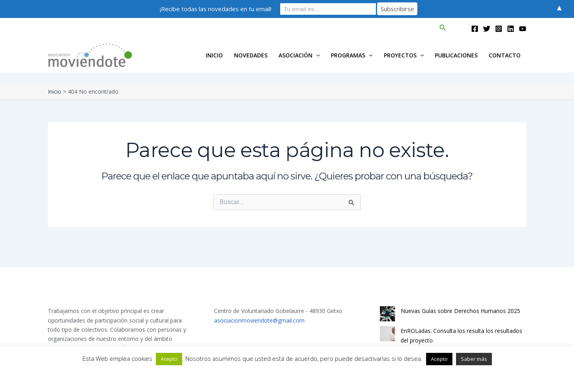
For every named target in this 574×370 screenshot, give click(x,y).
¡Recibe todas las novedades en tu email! (215, 9)
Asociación (299, 55)
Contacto (505, 55)
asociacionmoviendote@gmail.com (259, 320)
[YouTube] (522, 28)
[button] (442, 28)
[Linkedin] (510, 28)
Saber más (474, 358)
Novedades (250, 55)
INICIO (214, 55)
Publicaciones (456, 55)
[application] (316, 55)
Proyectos (404, 55)
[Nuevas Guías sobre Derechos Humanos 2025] (387, 313)
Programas (351, 55)
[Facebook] (474, 28)
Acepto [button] (169, 358)
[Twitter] (486, 28)
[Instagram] (498, 28)
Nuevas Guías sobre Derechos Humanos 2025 (460, 311)
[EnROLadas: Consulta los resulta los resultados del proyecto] (387, 333)
